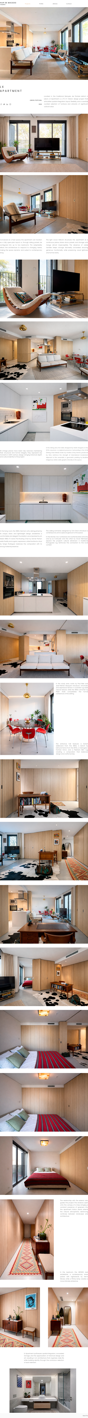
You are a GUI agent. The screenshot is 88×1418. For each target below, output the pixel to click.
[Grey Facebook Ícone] (1, 104)
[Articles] (55, 3)
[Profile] (41, 3)
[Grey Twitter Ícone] (4, 104)
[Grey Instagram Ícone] (10, 104)
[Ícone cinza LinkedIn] (7, 104)
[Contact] (68, 3)
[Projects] (27, 3)
